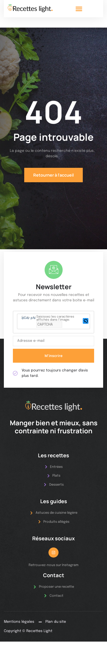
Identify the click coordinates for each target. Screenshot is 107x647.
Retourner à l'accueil (53, 175)
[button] (78, 8)
